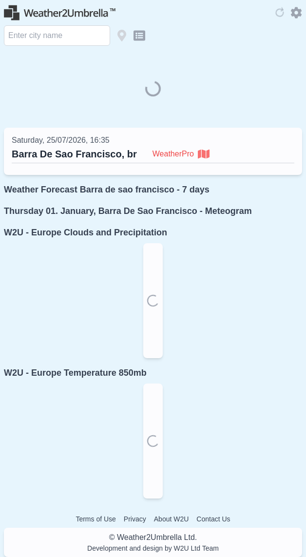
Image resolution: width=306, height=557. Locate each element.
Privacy (135, 519)
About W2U (171, 519)
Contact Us (213, 519)
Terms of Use (95, 519)
